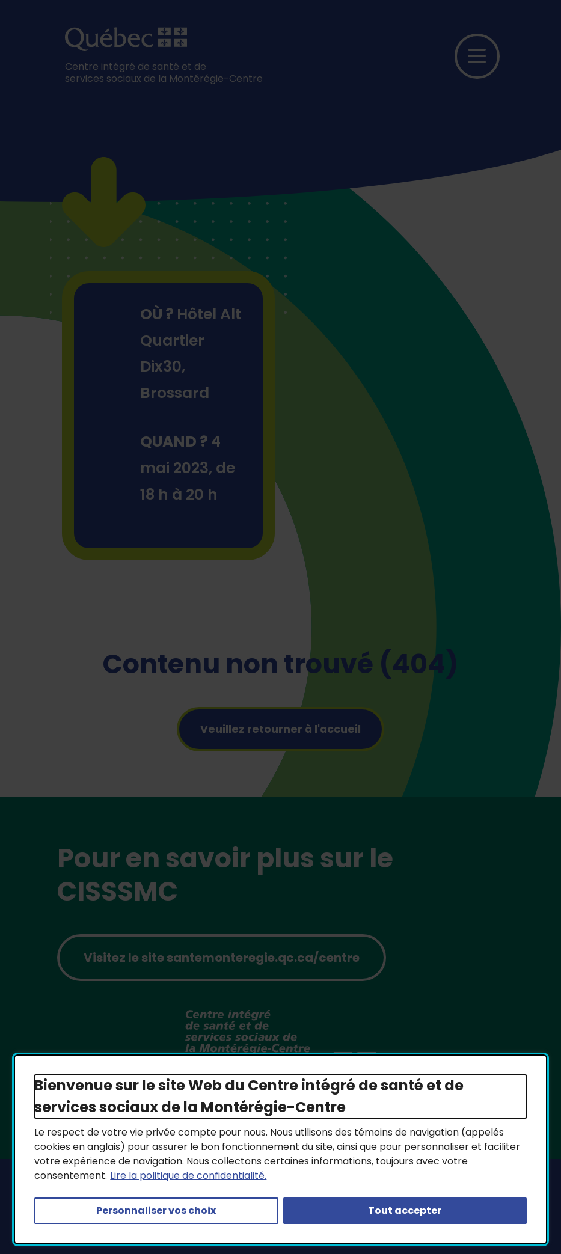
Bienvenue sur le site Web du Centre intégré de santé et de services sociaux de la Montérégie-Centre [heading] (249, 1096)
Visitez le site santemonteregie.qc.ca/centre (222, 957)
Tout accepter (404, 1210)
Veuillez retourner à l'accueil (280, 729)
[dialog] (280, 1149)
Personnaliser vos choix (156, 1210)
